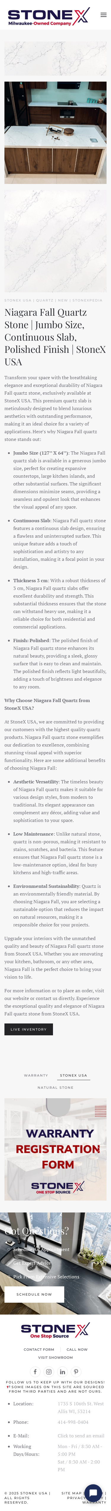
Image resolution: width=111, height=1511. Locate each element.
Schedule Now (34, 1294)
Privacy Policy (85, 1498)
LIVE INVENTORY (29, 1029)
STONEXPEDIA (88, 300)
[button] (104, 15)
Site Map (72, 1493)
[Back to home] (48, 15)
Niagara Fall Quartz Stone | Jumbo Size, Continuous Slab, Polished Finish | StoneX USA (55, 336)
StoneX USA (34, 1493)
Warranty (94, 1502)
